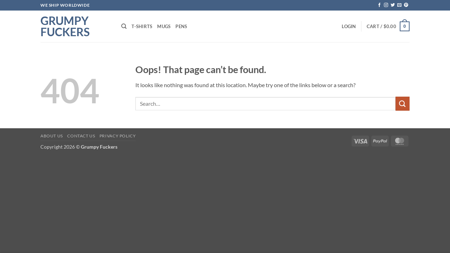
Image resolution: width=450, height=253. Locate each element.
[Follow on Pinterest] (406, 5)
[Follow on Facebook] (379, 5)
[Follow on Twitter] (393, 5)
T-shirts (141, 26)
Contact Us (81, 135)
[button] (349, 26)
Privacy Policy (117, 135)
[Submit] (403, 103)
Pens (181, 26)
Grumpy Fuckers (65, 26)
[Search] (124, 26)
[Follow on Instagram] (386, 5)
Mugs (164, 26)
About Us (51, 135)
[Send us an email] (399, 5)
